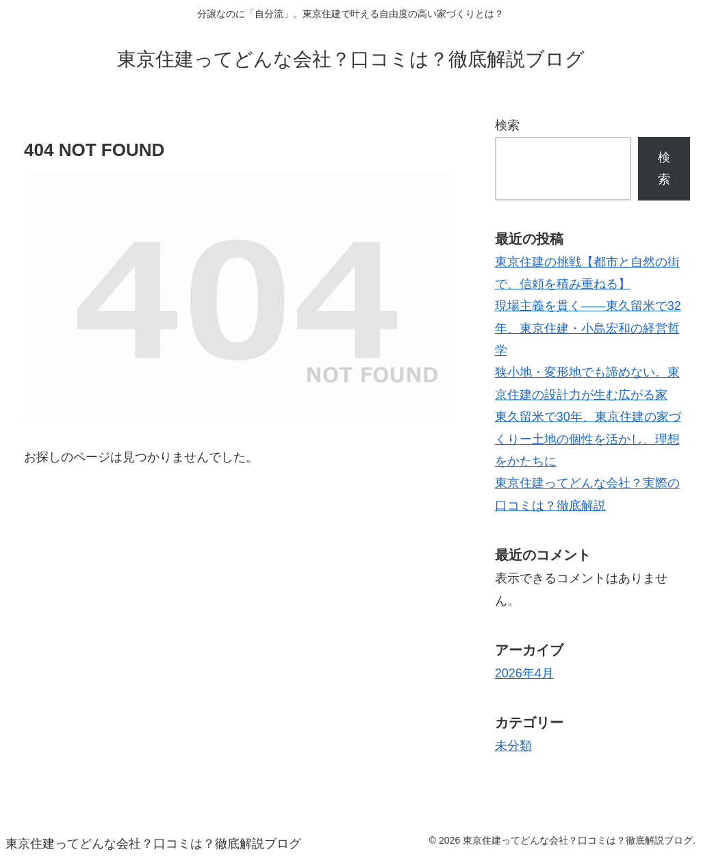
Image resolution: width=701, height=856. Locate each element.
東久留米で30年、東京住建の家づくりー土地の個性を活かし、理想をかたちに (588, 439)
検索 (507, 125)
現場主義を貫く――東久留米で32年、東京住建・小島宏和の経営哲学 (588, 328)
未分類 (513, 746)
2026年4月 (524, 673)
